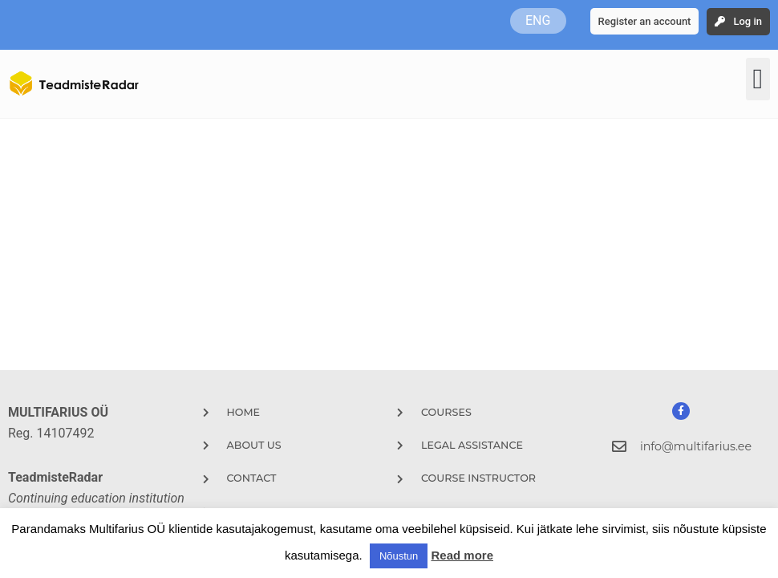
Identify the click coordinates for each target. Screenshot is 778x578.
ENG (537, 20)
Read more (462, 555)
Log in (747, 21)
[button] (758, 79)
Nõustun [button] (398, 556)
